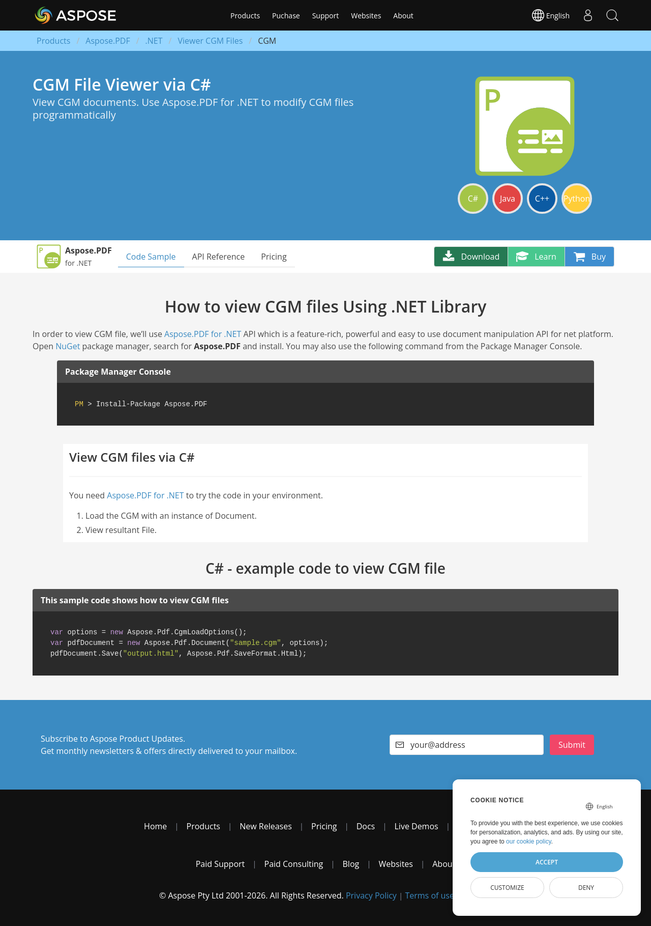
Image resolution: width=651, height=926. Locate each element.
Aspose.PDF (107, 40)
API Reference (218, 256)
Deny (586, 887)
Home (155, 826)
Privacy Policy (371, 895)
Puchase (286, 15)
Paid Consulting (293, 863)
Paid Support (220, 863)
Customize (507, 887)
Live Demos (416, 826)
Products (245, 15)
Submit (571, 744)
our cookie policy (528, 841)
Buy (589, 256)
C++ (542, 198)
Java (507, 198)
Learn (536, 256)
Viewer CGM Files (210, 40)
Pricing (273, 256)
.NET (154, 40)
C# (473, 198)
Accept (547, 862)
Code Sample (151, 256)
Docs (366, 826)
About (403, 15)
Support (325, 15)
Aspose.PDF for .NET (202, 334)
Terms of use (429, 895)
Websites (366, 15)
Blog (351, 863)
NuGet (67, 346)
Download (470, 256)
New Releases (266, 826)
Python (577, 198)
